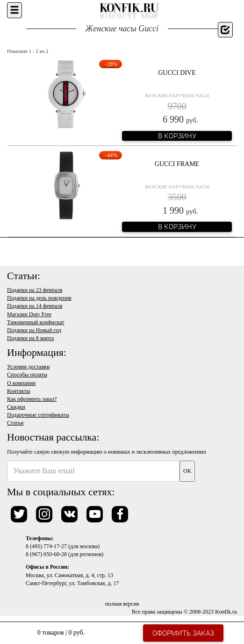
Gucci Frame (177, 163)
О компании (21, 383)
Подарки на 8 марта (30, 338)
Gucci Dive (177, 72)
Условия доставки (28, 366)
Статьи (15, 423)
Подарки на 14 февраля (34, 306)
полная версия (122, 604)
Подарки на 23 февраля (34, 290)
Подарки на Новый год (34, 330)
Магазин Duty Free (29, 314)
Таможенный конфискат (36, 322)
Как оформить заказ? (32, 399)
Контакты (18, 391)
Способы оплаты (27, 374)
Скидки (16, 407)
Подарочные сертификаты (38, 415)
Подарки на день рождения (39, 298)
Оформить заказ (183, 632)
